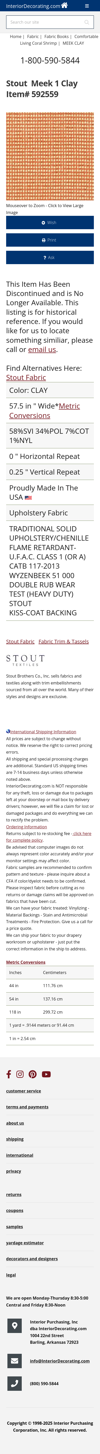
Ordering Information (26, 827)
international (19, 1155)
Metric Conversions (44, 410)
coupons (14, 1210)
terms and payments (27, 1107)
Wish (51, 222)
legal (11, 1275)
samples (14, 1226)
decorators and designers (32, 1259)
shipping (15, 1139)
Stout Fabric (26, 377)
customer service (23, 1091)
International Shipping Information (41, 732)
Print (52, 240)
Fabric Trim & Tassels (64, 641)
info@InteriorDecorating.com (60, 1361)
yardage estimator (25, 1243)
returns (13, 1194)
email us (42, 349)
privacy (13, 1171)
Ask (51, 257)
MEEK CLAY (73, 43)
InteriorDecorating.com (37, 5)
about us (15, 1123)
